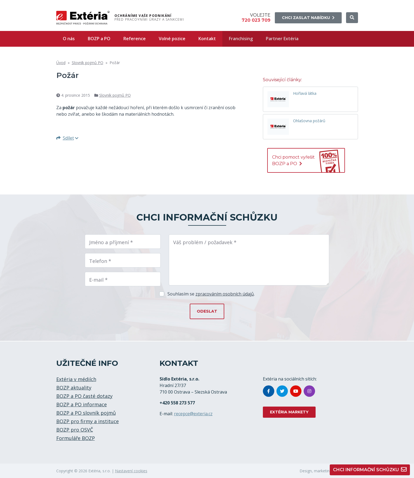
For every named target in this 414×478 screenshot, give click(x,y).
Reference (134, 39)
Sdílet (67, 138)
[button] (352, 17)
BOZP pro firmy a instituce (87, 421)
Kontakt (207, 39)
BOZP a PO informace (81, 404)
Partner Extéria (282, 39)
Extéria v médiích (76, 379)
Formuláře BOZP (75, 438)
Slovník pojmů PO (87, 62)
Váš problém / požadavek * (204, 242)
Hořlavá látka (304, 93)
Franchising (241, 39)
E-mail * (98, 279)
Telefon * (100, 261)
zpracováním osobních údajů (224, 294)
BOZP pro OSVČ (74, 429)
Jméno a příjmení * (111, 242)
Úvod (61, 62)
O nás (69, 39)
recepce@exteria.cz (193, 414)
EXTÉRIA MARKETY (289, 412)
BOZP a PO (99, 39)
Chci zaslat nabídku (308, 17)
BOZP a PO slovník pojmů (86, 413)
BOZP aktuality (73, 387)
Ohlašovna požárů (309, 121)
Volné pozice (172, 39)
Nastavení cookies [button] (131, 470)
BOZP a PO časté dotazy (84, 396)
